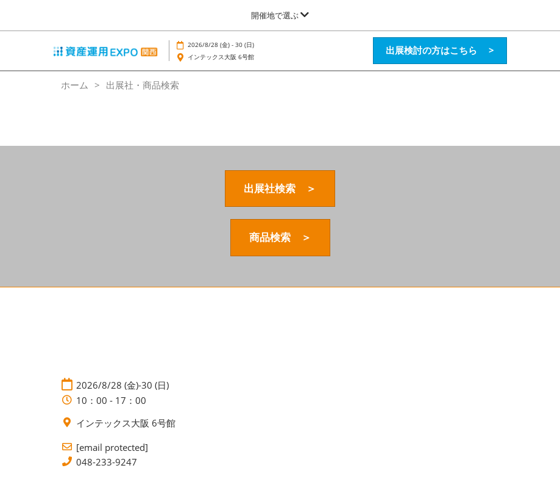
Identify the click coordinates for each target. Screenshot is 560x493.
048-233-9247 (106, 462)
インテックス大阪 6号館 (221, 56)
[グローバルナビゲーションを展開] (280, 15)
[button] (440, 50)
